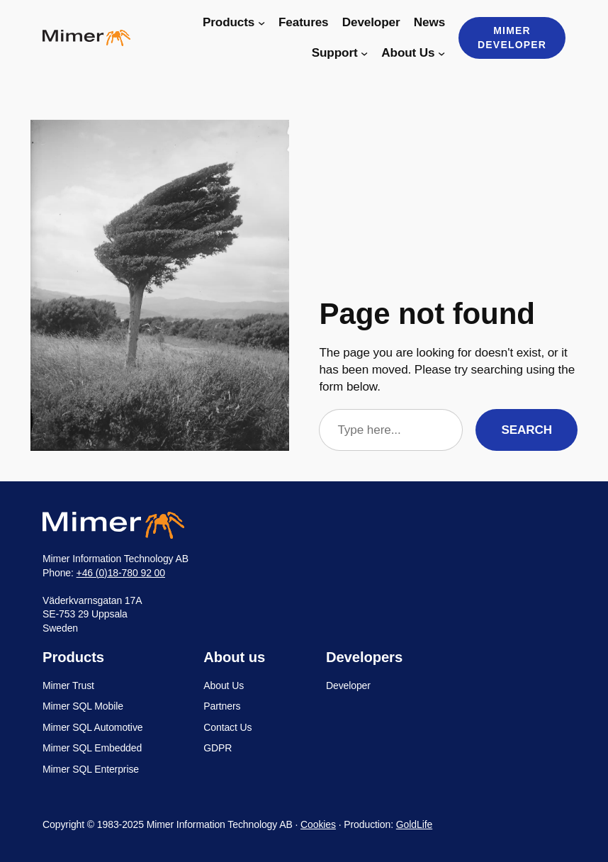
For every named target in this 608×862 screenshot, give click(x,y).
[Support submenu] (364, 53)
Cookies (318, 824)
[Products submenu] (261, 22)
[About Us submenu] (441, 53)
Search (526, 430)
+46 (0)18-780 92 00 (121, 572)
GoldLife (414, 824)
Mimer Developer (512, 37)
